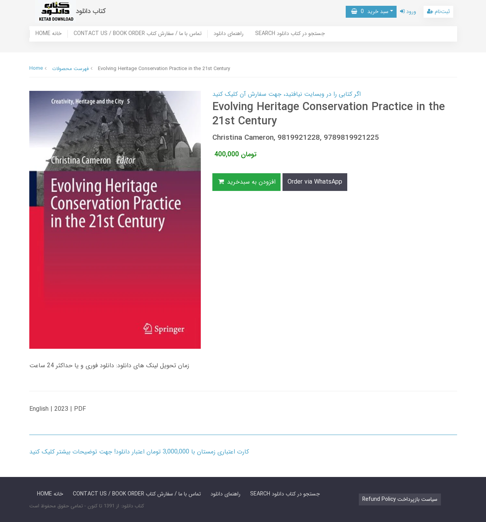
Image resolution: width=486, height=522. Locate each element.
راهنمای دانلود (229, 34)
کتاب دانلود (91, 11)
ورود (408, 11)
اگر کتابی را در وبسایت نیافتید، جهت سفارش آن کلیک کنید (286, 94)
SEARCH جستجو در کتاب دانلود (290, 34)
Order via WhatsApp (315, 182)
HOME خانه (48, 34)
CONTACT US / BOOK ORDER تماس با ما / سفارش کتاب (138, 34)
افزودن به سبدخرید (246, 182)
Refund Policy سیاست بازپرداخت (399, 499)
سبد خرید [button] (369, 11)
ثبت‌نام (438, 11)
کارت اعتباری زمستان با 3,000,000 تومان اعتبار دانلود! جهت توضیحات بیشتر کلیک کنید (139, 452)
